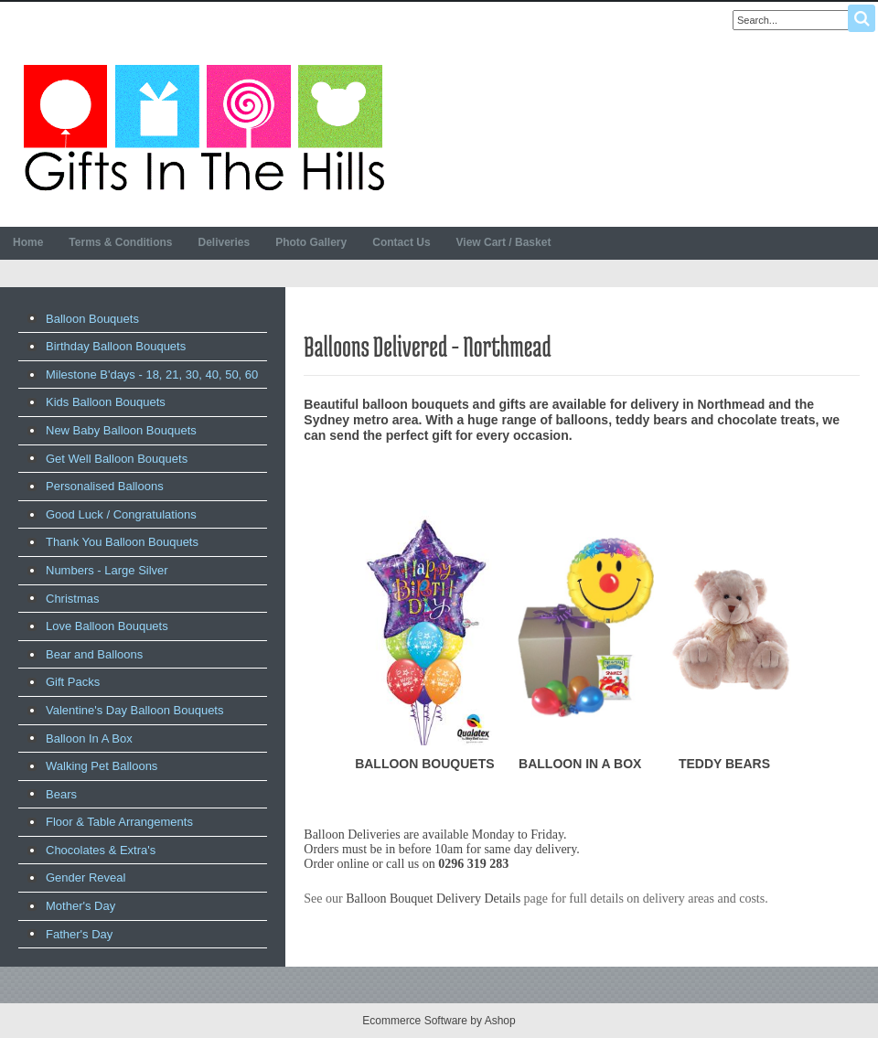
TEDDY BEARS (724, 763)
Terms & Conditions (120, 242)
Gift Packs (73, 682)
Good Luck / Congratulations (121, 514)
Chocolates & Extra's (100, 850)
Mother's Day (80, 906)
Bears (61, 794)
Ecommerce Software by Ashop (438, 1020)
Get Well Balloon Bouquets (116, 458)
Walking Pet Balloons (101, 766)
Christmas (73, 598)
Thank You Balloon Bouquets (122, 542)
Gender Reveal (85, 877)
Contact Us (401, 242)
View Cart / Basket (503, 242)
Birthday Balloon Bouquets (116, 346)
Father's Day (79, 934)
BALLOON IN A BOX (580, 763)
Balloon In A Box (89, 738)
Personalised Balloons (105, 486)
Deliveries (224, 242)
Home (28, 242)
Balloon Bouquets (92, 319)
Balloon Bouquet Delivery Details (433, 898)
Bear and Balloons (94, 654)
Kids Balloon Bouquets (106, 402)
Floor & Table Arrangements (119, 822)
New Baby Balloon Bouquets (121, 430)
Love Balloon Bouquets (107, 626)
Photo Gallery (311, 242)
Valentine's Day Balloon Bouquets (134, 710)
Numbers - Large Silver (107, 570)
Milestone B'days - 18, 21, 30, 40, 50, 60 (152, 374)
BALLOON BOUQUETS (424, 763)
